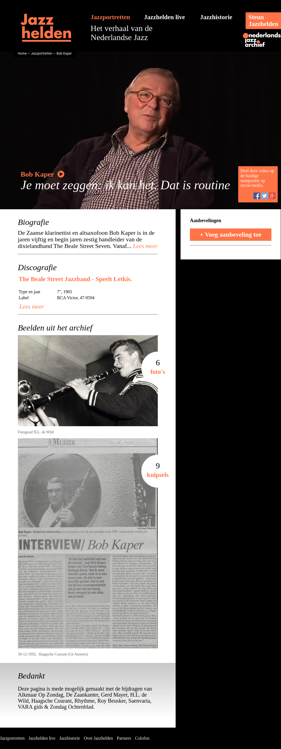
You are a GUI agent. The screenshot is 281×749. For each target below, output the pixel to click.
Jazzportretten (110, 17)
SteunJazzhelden (263, 20)
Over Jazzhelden (98, 738)
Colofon (142, 738)
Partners (124, 738)
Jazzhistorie (216, 17)
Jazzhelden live (164, 17)
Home (22, 53)
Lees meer (144, 245)
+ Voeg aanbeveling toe (231, 234)
